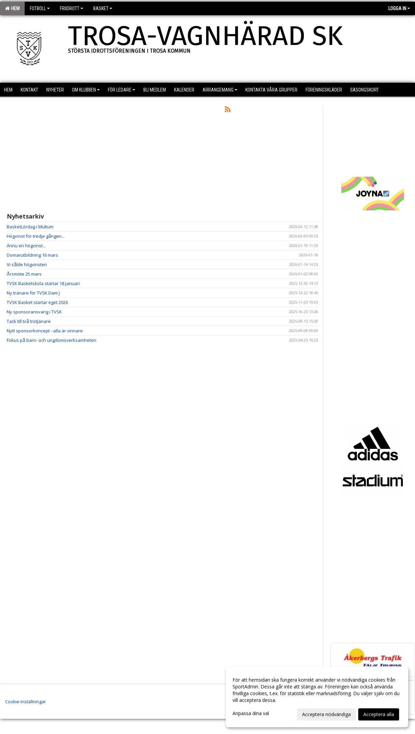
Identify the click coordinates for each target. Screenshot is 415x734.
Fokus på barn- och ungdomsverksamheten (51, 340)
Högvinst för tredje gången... (36, 236)
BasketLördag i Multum (30, 227)
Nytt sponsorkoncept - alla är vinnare (45, 331)
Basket (102, 8)
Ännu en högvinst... (26, 246)
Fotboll (40, 8)
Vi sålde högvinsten (27, 264)
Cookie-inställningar (25, 702)
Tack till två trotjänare (29, 321)
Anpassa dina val (251, 713)
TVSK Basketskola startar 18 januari (43, 283)
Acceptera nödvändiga (326, 714)
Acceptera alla (378, 714)
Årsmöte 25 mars (24, 274)
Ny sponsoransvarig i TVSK (34, 312)
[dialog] (317, 696)
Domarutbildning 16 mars (32, 255)
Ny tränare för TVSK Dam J (33, 293)
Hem (12, 8)
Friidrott (71, 8)
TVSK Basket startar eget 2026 (37, 302)
